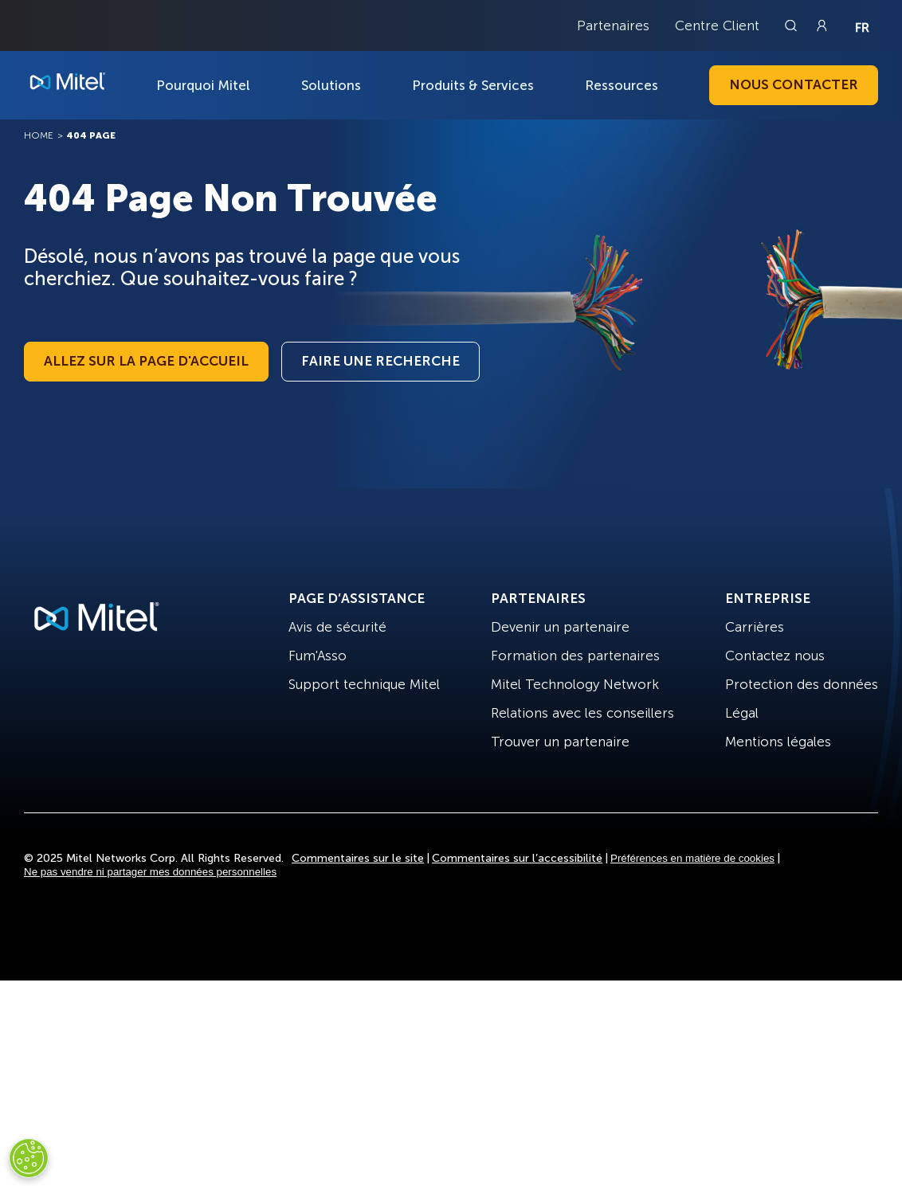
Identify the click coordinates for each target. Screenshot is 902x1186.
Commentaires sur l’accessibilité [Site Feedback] (517, 858)
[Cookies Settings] (29, 1158)
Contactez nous (775, 655)
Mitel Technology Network (575, 684)
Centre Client (717, 25)
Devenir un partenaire (560, 627)
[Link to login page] (821, 25)
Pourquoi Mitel (203, 85)
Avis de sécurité (337, 627)
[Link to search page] (793, 25)
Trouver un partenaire (560, 742)
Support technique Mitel (364, 684)
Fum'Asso (317, 655)
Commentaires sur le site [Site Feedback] (358, 858)
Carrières (754, 627)
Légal (742, 713)
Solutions (331, 85)
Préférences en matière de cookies (692, 858)
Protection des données (801, 684)
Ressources (621, 85)
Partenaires (613, 25)
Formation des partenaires (575, 655)
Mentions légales (778, 742)
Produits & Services (473, 85)
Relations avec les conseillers (582, 713)
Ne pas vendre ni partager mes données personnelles (150, 872)
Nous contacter (793, 84)
